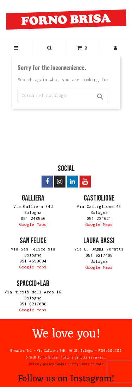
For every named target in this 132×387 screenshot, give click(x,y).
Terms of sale (91, 364)
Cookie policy (67, 364)
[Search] (62, 96)
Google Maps (32, 224)
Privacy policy (41, 364)
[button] (49, 48)
